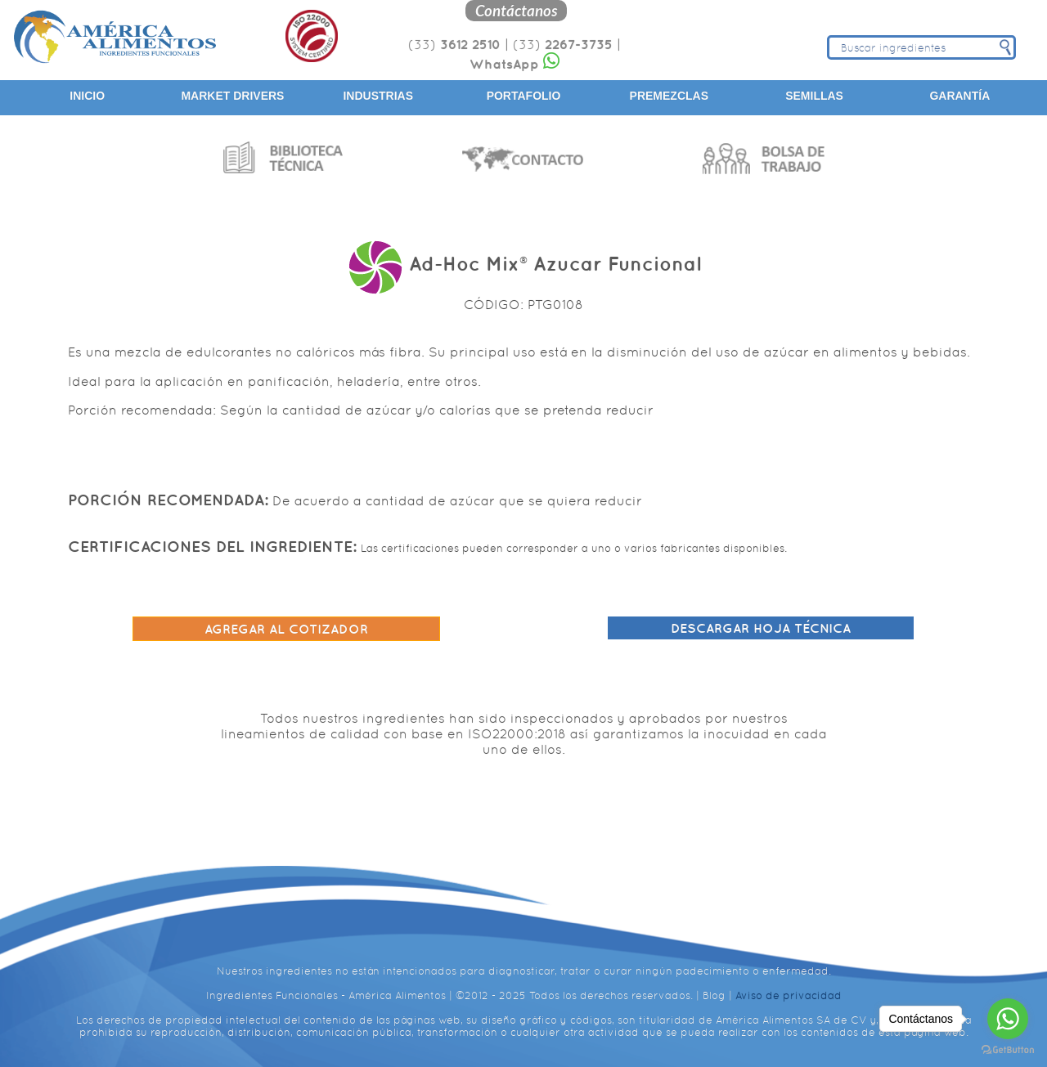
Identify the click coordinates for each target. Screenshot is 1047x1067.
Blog (714, 995)
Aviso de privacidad (788, 995)
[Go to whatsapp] (1007, 1018)
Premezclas (669, 95)
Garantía (959, 95)
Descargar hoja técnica (761, 628)
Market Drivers (232, 95)
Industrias (378, 95)
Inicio (87, 95)
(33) (454, 44)
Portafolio (524, 95)
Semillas (814, 95)
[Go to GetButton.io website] (1008, 1050)
